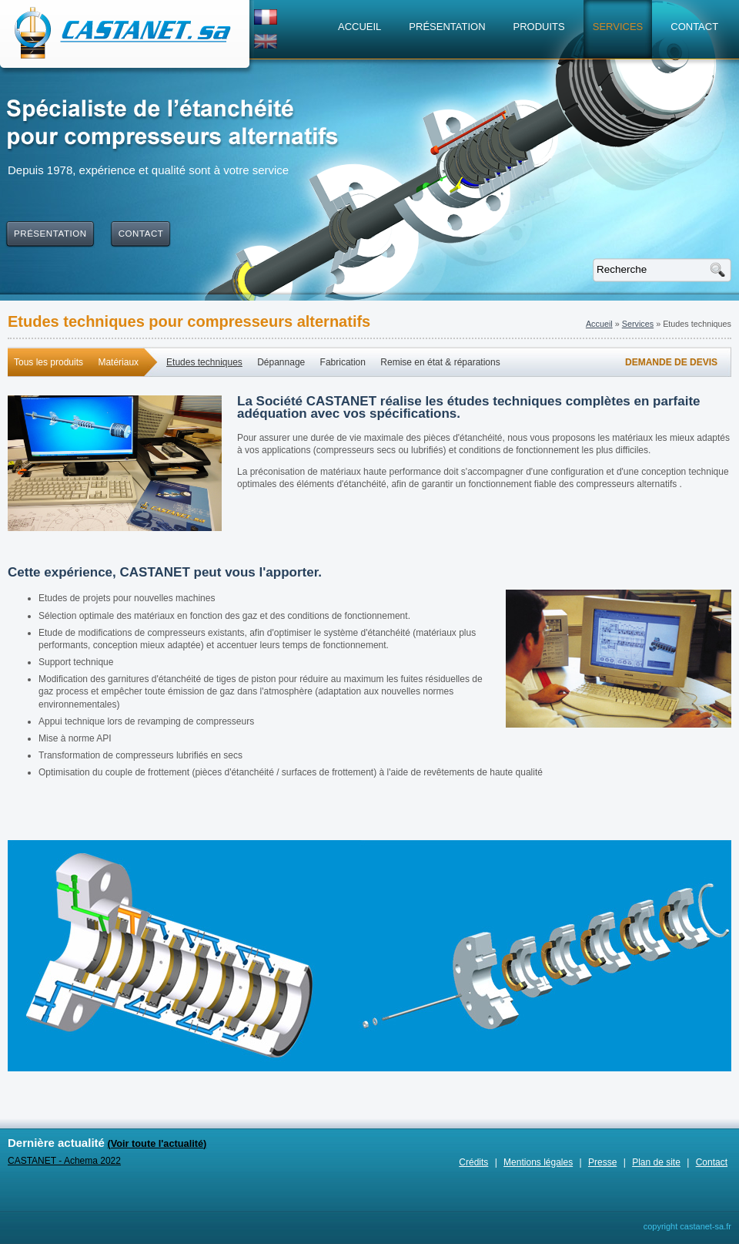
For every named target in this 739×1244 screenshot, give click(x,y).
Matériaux (118, 362)
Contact (711, 1162)
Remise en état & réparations (440, 362)
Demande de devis (671, 362)
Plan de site (656, 1162)
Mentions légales (538, 1162)
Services (638, 323)
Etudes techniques (204, 362)
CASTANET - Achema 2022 (64, 1160)
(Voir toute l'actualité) (156, 1143)
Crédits (473, 1162)
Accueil (599, 323)
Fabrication (343, 362)
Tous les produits (48, 362)
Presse (602, 1162)
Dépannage (281, 362)
